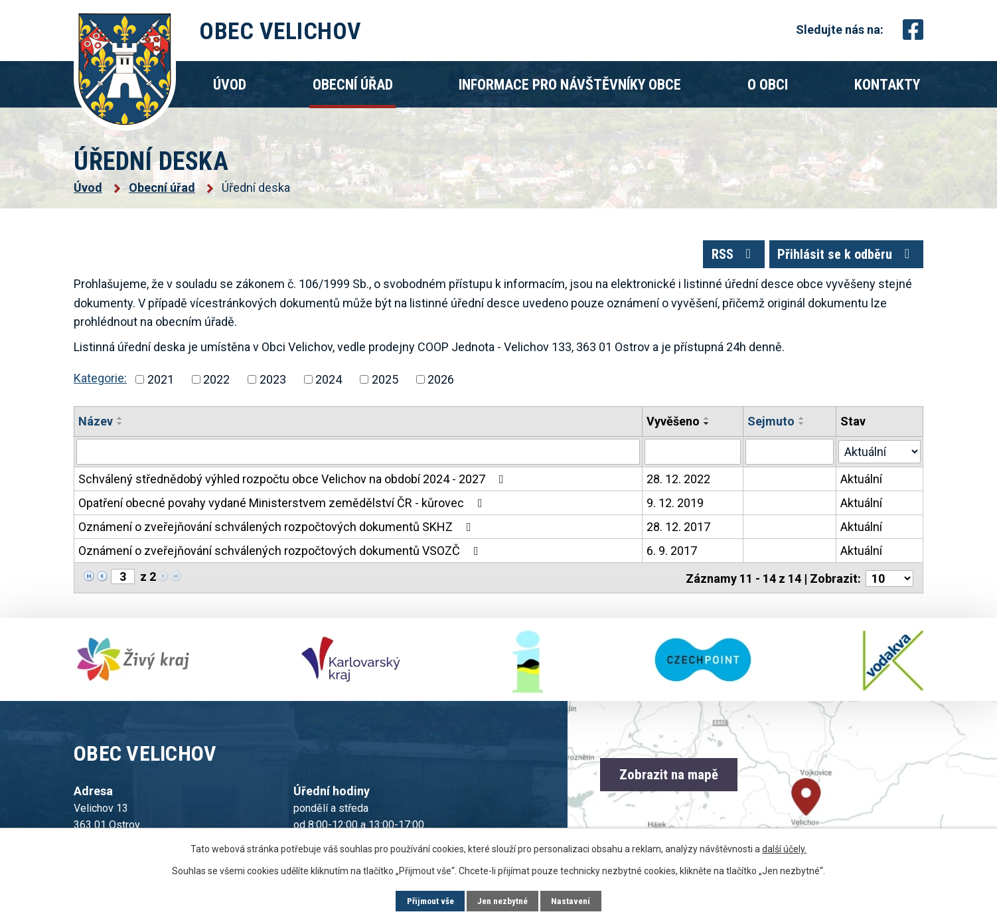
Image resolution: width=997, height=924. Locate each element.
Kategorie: (100, 384)
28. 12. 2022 (679, 484)
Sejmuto (771, 426)
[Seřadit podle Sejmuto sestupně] (802, 428)
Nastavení (574, 900)
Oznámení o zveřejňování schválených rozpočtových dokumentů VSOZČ (281, 556)
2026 (440, 385)
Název (95, 426)
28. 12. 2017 (679, 532)
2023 (273, 385)
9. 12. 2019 (675, 508)
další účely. (784, 848)
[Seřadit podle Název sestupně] (120, 428)
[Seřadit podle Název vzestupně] (120, 423)
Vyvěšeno (673, 426)
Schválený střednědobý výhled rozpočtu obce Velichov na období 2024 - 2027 (293, 484)
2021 (160, 385)
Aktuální (861, 484)
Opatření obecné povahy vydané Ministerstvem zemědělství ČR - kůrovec (283, 508)
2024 (328, 385)
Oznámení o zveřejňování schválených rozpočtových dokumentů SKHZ (277, 532)
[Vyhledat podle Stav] (879, 456)
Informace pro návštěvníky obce (570, 84)
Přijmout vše (427, 900)
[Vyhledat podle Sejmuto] (789, 457)
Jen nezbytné (503, 900)
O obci (767, 84)
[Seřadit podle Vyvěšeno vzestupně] (707, 423)
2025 (385, 385)
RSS (720, 258)
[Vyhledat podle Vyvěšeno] (693, 457)
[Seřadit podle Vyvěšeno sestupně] (707, 428)
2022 (216, 385)
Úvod (229, 84)
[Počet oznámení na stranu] (889, 582)
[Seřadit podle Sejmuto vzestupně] (802, 423)
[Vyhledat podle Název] (358, 457)
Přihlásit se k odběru (841, 258)
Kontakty (887, 84)
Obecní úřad (353, 84)
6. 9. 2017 (672, 556)
